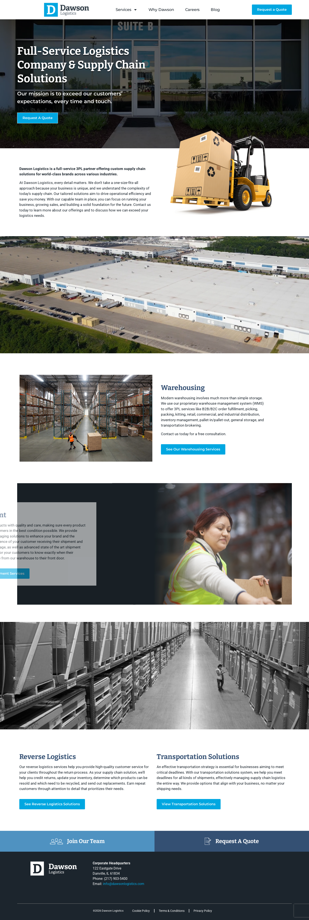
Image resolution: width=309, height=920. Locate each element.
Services (126, 9)
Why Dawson (161, 9)
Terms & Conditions (172, 910)
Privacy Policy (203, 910)
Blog (215, 9)
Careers (192, 9)
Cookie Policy (141, 910)
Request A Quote (237, 841)
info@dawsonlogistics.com (123, 884)
